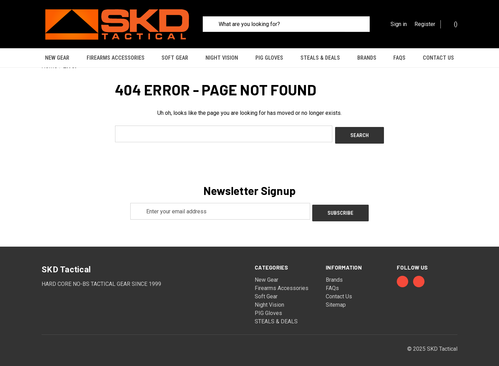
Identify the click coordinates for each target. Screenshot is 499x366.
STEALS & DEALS (320, 57)
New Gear (57, 57)
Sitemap (336, 298)
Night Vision (221, 57)
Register (424, 24)
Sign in (399, 24)
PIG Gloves (269, 57)
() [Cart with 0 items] (452, 23)
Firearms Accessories (116, 57)
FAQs (399, 57)
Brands (366, 57)
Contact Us (438, 57)
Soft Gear (174, 57)
